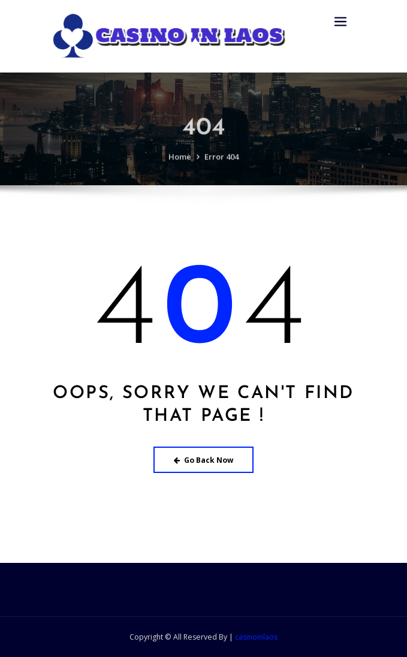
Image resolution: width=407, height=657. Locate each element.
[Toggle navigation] (340, 22)
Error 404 (221, 162)
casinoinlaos (256, 637)
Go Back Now (203, 460)
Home (179, 162)
